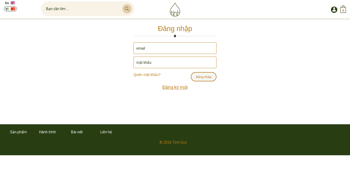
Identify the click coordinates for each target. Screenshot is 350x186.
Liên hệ (106, 132)
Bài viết (77, 132)
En (7, 3)
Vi (6, 9)
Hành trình (47, 132)
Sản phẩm (18, 132)
